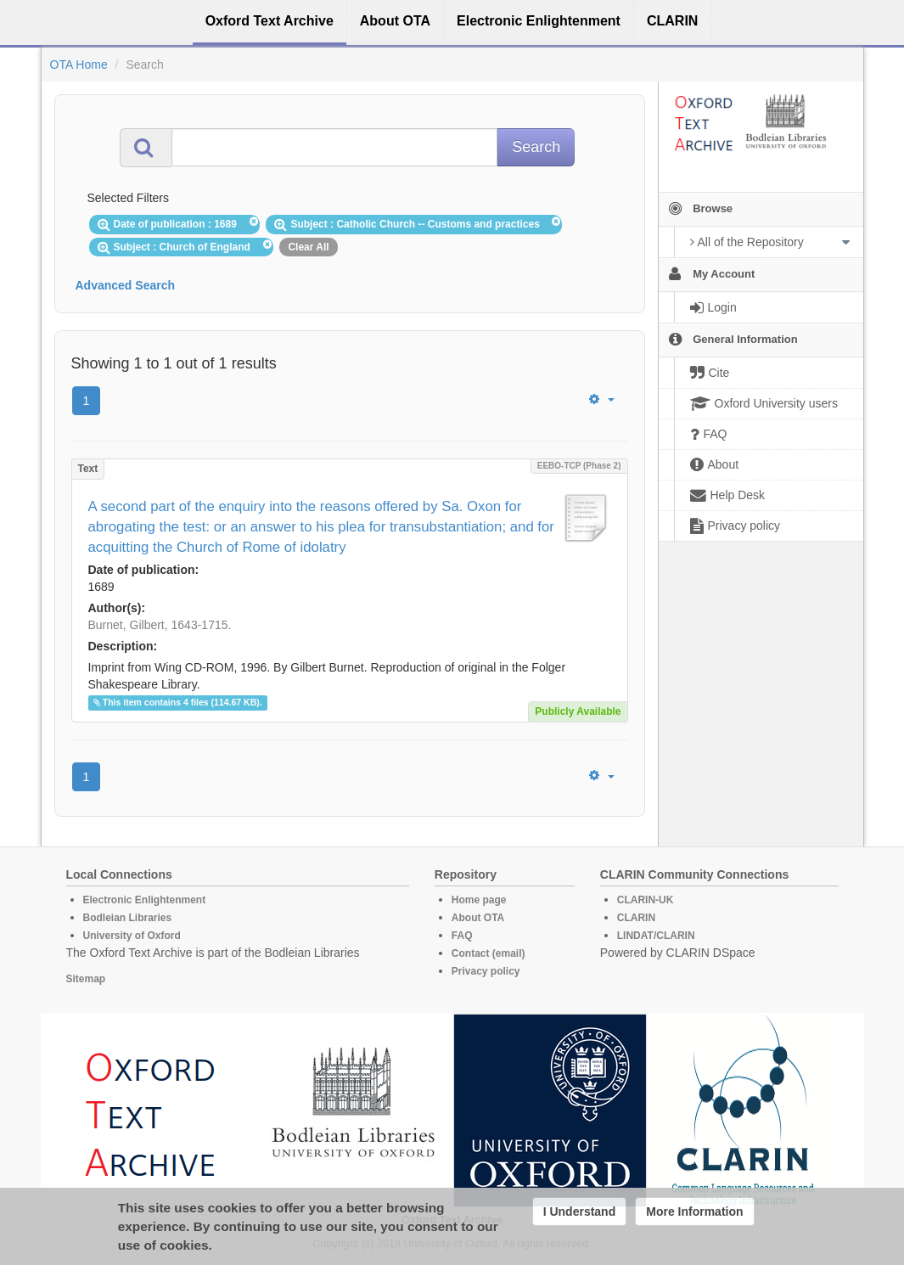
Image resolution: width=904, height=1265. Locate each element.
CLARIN (636, 918)
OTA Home (79, 64)
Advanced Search (126, 285)
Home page (479, 900)
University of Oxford (132, 936)
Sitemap (86, 979)
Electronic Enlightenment (144, 900)
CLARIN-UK (645, 900)
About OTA (478, 918)
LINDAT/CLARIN (656, 936)
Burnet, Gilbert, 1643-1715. (160, 625)
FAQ (462, 936)
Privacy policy (486, 971)
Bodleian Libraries (127, 918)
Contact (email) (488, 953)
